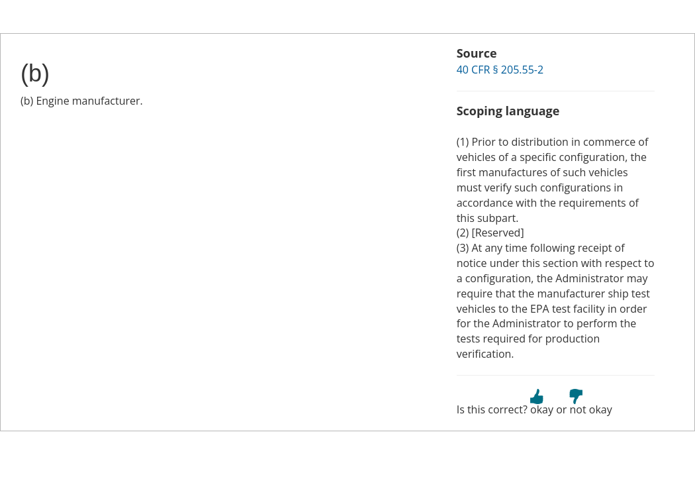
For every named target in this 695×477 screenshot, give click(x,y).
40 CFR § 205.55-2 (500, 69)
